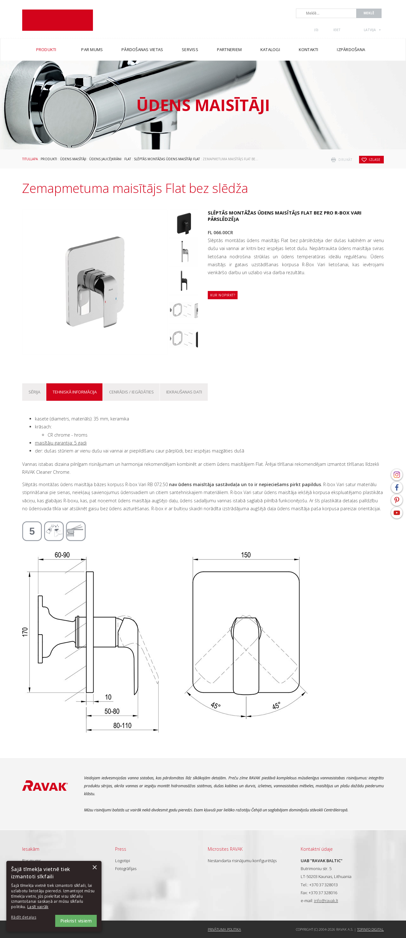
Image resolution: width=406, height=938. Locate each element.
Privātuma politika (224, 929)
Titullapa (30, 159)
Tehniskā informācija (75, 392)
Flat (127, 159)
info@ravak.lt (326, 900)
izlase (374, 159)
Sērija (34, 392)
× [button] (94, 867)
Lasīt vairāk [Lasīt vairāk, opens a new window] (38, 906)
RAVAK (57, 20)
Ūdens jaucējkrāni (105, 159)
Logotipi (122, 860)
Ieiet (337, 30)
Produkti (49, 159)
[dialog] (54, 896)
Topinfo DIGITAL (370, 929)
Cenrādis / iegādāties (131, 392)
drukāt (345, 159)
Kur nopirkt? (222, 295)
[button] (28, 917)
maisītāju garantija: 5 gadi (61, 443)
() (316, 30)
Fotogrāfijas (125, 868)
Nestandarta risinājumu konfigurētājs (242, 860)
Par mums (31, 860)
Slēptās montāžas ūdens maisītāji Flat (167, 159)
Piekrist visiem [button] (76, 921)
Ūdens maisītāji (73, 159)
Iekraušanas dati (184, 392)
